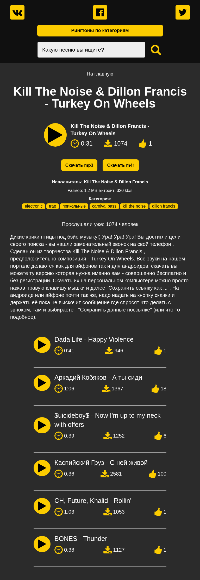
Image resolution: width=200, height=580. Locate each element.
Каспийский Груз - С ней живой (101, 462)
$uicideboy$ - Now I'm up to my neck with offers (107, 420)
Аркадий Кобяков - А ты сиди (98, 377)
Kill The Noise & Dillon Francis (116, 181)
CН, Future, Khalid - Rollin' (92, 500)
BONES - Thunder (80, 538)
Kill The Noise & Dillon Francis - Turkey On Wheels (110, 129)
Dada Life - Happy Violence (94, 339)
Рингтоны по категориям (100, 30)
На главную (100, 74)
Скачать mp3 (79, 165)
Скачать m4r (120, 165)
